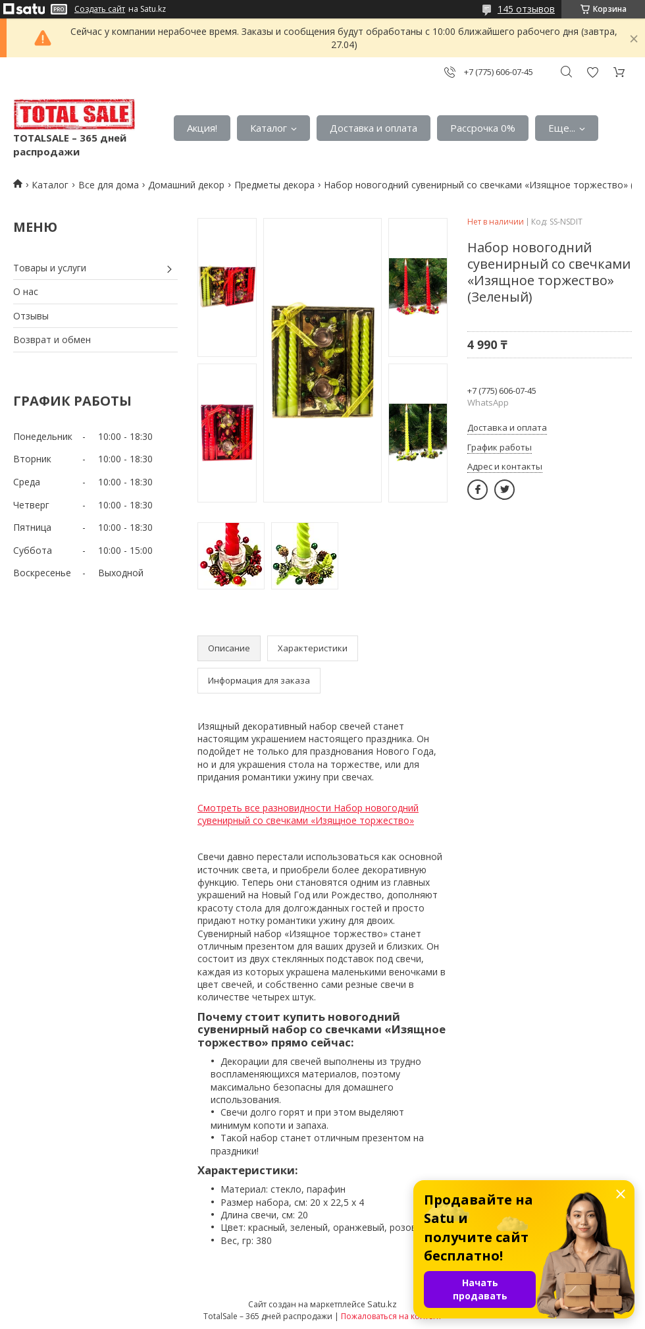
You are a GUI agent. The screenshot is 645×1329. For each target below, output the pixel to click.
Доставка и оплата (373, 127)
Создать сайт (99, 9)
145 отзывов (526, 9)
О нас (25, 291)
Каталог (268, 127)
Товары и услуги (49, 267)
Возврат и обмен (52, 339)
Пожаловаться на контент (391, 1316)
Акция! (202, 127)
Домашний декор (186, 184)
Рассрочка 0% (482, 127)
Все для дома (108, 184)
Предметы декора (274, 184)
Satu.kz (382, 1304)
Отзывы (31, 316)
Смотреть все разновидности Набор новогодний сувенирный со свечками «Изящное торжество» (308, 814)
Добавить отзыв (592, 72)
